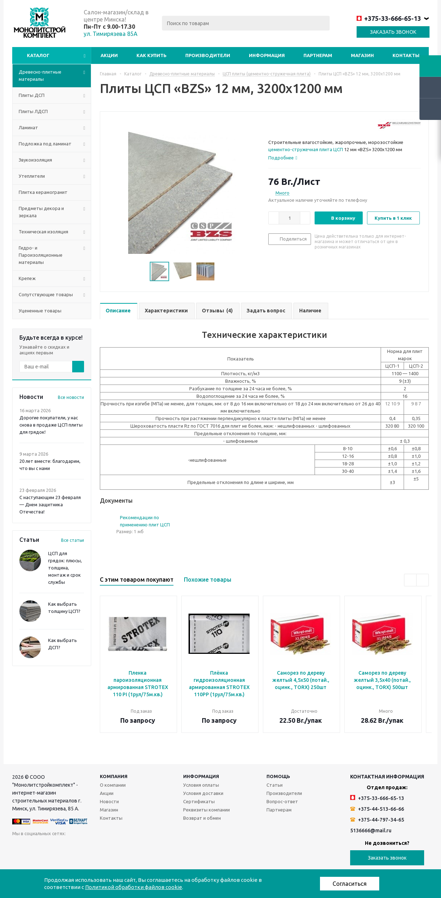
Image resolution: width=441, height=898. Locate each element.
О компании (113, 784)
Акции (109, 55)
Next (422, 580)
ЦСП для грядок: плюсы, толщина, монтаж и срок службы (65, 568)
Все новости (71, 397)
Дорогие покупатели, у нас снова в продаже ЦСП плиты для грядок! (51, 424)
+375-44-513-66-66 (377, 809)
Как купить (151, 55)
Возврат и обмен (202, 817)
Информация (267, 55)
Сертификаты (199, 801)
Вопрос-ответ (282, 801)
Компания (113, 776)
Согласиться (350, 883)
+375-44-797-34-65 (377, 820)
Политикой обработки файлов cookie (133, 887)
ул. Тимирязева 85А (111, 34)
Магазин (362, 55)
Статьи (274, 784)
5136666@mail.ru (370, 830)
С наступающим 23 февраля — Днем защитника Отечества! (50, 504)
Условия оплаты (201, 784)
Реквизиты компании (206, 809)
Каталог (38, 55)
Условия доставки (203, 793)
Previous (410, 580)
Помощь (278, 776)
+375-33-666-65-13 (389, 18)
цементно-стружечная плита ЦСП (305, 149)
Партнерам (317, 55)
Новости (109, 801)
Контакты (406, 55)
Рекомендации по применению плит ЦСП (145, 521)
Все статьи (72, 540)
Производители (207, 55)
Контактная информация (387, 777)
